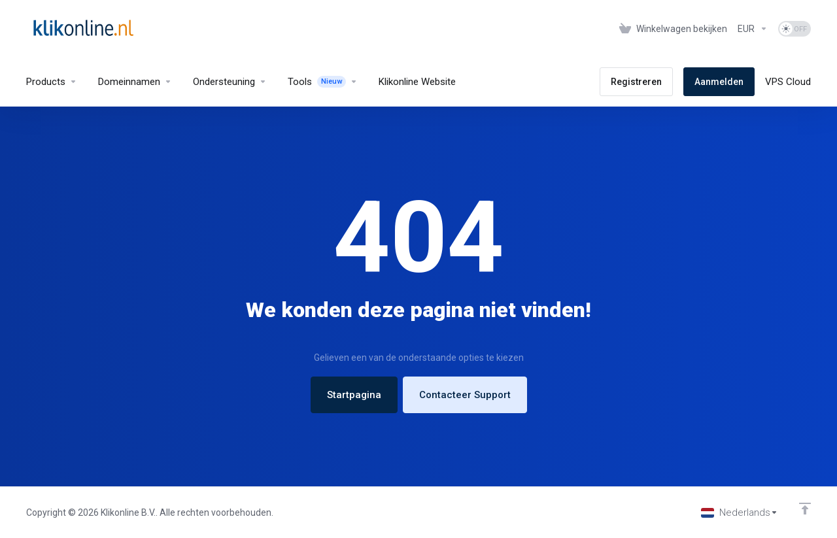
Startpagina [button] (354, 395)
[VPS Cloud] (788, 82)
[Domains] (135, 82)
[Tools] (322, 82)
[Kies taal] (740, 512)
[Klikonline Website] (417, 82)
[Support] (229, 82)
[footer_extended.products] (52, 82)
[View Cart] (673, 28)
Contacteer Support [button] (465, 395)
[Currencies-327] (752, 28)
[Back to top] (805, 508)
